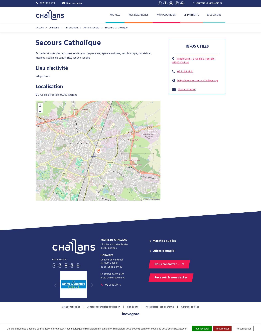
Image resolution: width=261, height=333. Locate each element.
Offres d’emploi (164, 251)
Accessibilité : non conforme (160, 307)
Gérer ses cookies (190, 307)
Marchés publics (164, 241)
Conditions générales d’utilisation (103, 307)
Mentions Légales (71, 307)
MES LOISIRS (214, 15)
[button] (98, 151)
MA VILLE (115, 15)
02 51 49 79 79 (111, 285)
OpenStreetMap (155, 199)
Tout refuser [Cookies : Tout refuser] (222, 328)
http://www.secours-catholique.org (197, 81)
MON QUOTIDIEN (166, 15)
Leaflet (145, 199)
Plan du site (132, 307)
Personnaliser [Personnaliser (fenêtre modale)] (243, 328)
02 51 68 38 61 (185, 72)
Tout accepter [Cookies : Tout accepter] (201, 328)
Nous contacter (187, 89)
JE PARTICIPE (191, 15)
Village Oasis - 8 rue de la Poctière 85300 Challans (193, 61)
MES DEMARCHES (138, 15)
